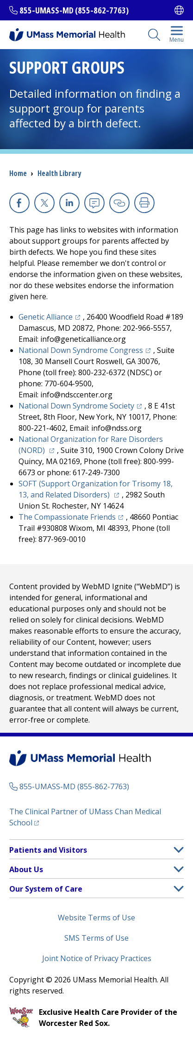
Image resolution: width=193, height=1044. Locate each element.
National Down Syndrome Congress (81, 350)
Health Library (59, 173)
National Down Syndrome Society (76, 406)
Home (18, 173)
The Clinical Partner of (85, 817)
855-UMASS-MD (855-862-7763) (74, 10)
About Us (26, 869)
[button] (179, 850)
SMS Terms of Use (96, 938)
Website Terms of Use (96, 917)
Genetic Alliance (46, 317)
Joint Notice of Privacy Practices (96, 958)
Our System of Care (45, 889)
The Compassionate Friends (67, 517)
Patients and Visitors (48, 850)
